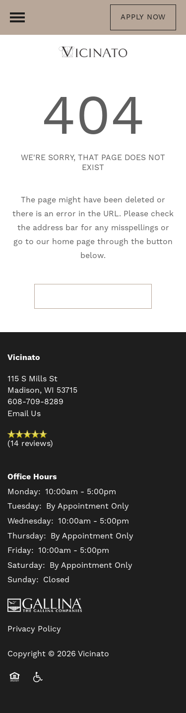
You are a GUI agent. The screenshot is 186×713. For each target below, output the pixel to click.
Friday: (20, 550)
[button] (143, 17)
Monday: (24, 492)
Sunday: (23, 580)
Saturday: (26, 565)
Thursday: (26, 536)
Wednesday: (30, 521)
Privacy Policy (34, 629)
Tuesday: (24, 506)
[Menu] (17, 17)
